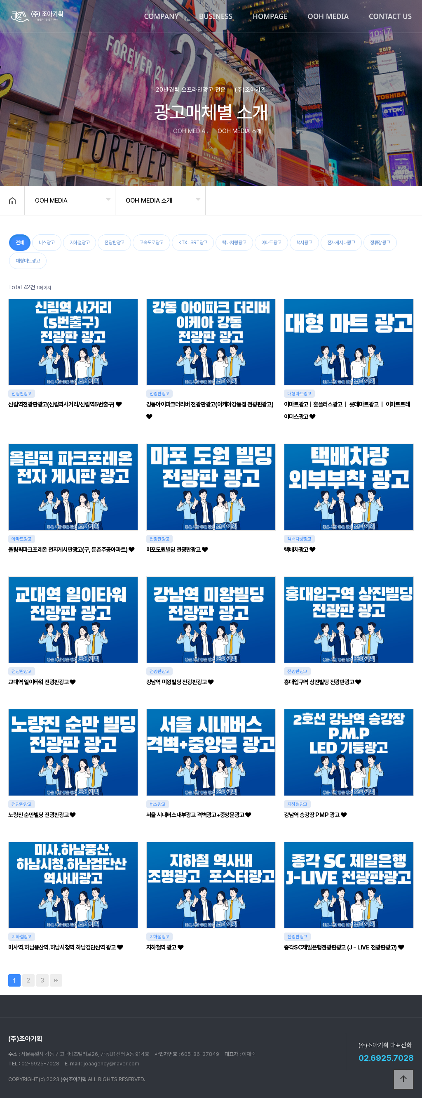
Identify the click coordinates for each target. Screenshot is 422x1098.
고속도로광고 (151, 243)
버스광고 (47, 243)
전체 (20, 243)
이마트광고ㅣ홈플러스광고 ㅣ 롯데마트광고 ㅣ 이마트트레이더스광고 (347, 410)
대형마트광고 (28, 261)
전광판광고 (114, 243)
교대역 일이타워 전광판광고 (41, 681)
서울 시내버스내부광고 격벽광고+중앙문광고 (198, 814)
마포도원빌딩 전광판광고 (177, 549)
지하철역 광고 (164, 947)
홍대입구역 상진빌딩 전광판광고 (322, 681)
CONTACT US (390, 16)
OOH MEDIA (328, 16)
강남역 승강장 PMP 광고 (315, 814)
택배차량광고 (234, 243)
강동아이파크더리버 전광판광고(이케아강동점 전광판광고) (210, 410)
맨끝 (56, 980)
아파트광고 (271, 243)
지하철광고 (80, 243)
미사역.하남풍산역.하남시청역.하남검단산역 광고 (65, 947)
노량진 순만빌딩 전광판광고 (41, 814)
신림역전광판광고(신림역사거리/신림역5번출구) (65, 404)
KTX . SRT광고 (192, 243)
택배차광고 (299, 549)
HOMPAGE (270, 16)
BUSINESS (215, 16)
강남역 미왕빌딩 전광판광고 (179, 681)
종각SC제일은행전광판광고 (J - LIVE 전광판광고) (343, 947)
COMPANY (161, 16)
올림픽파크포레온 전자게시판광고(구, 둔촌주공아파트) (71, 549)
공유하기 (403, 200)
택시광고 (304, 243)
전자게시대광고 (341, 243)
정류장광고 (380, 243)
